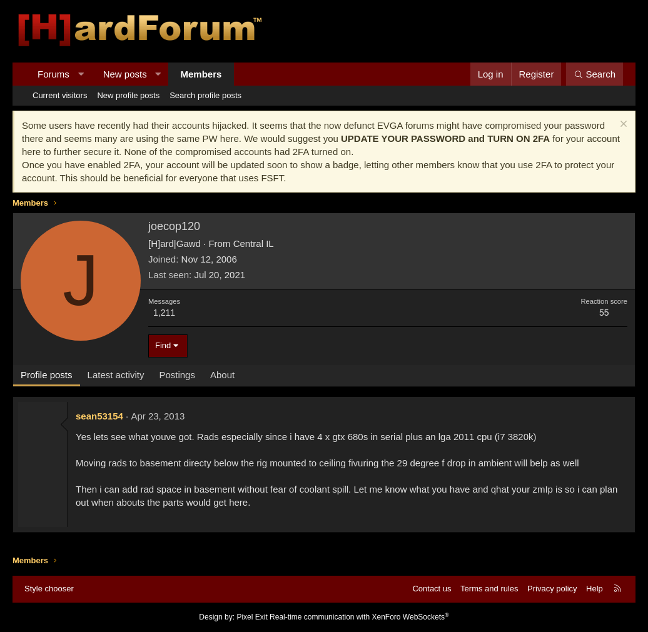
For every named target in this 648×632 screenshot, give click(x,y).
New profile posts (128, 95)
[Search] (594, 74)
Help (594, 588)
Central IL (253, 243)
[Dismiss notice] (622, 125)
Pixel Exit (251, 617)
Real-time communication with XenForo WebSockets (359, 617)
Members (201, 74)
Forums (53, 74)
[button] (80, 74)
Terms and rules (489, 588)
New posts (125, 74)
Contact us (431, 588)
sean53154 (99, 416)
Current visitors (60, 95)
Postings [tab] (177, 374)
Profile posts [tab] (47, 374)
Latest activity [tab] (116, 374)
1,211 (164, 313)
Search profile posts (205, 95)
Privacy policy (552, 588)
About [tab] (222, 374)
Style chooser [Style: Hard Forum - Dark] (49, 588)
